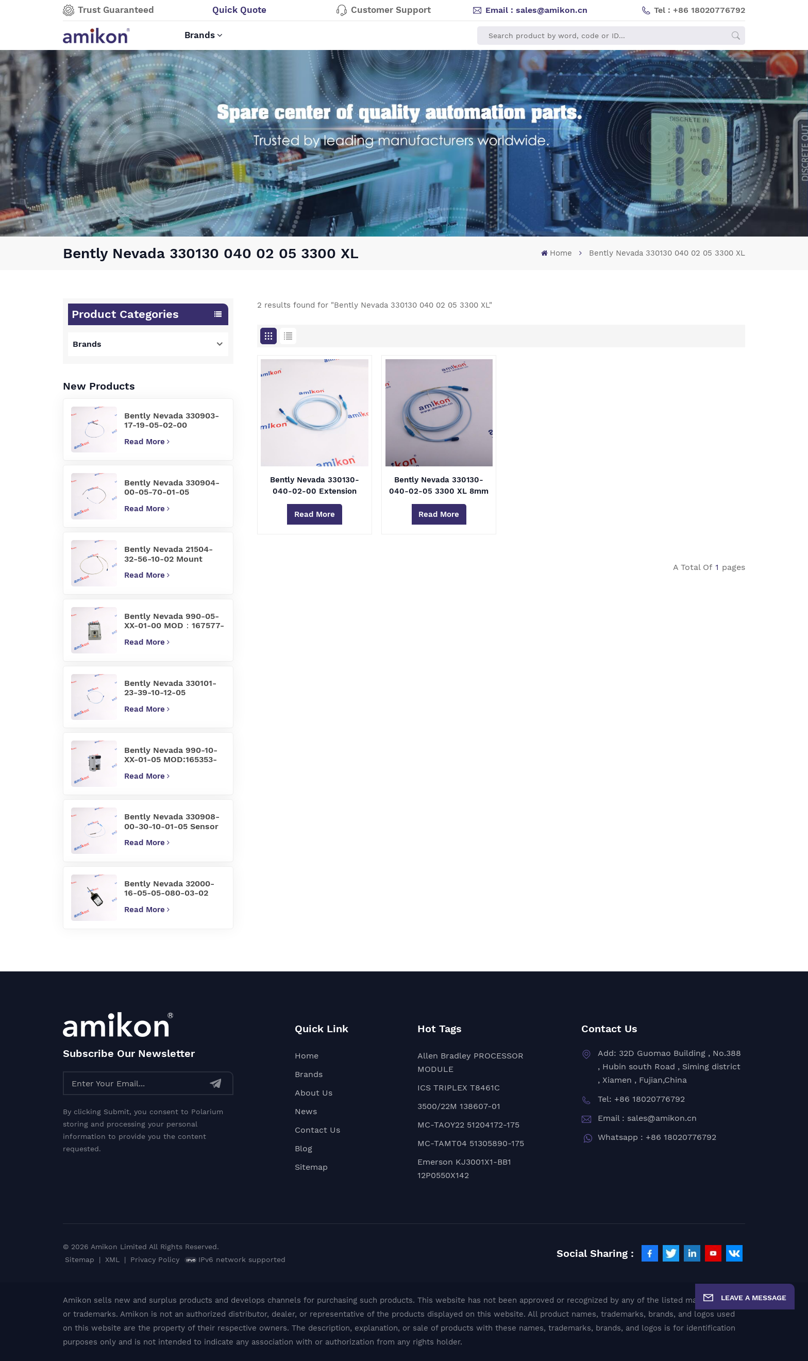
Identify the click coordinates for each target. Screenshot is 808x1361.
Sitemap (311, 1167)
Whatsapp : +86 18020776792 (657, 1137)
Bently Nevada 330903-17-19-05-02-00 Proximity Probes (171, 420)
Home (556, 253)
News (306, 1111)
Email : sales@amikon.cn (529, 10)
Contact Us (317, 1130)
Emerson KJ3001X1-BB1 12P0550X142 (464, 1168)
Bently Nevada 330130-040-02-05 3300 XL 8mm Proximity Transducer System (439, 486)
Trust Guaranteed (108, 10)
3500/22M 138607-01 (458, 1106)
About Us (313, 1093)
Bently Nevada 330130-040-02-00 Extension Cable (314, 486)
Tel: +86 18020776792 (641, 1099)
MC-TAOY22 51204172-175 (468, 1125)
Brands (199, 35)
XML (112, 1259)
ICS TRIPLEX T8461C (458, 1088)
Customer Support (383, 10)
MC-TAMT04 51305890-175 (470, 1143)
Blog (303, 1148)
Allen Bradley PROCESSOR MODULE (470, 1062)
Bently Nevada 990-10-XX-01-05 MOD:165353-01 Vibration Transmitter (174, 755)
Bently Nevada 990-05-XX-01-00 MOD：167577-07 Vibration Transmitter (174, 621)
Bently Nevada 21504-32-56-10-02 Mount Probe (168, 554)
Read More (147, 441)
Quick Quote (239, 10)
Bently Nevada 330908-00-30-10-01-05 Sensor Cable (172, 821)
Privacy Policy (154, 1259)
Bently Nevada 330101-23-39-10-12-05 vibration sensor (170, 688)
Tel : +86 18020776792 (693, 10)
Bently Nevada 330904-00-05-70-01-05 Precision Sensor (172, 487)
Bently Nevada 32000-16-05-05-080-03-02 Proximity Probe (169, 888)
